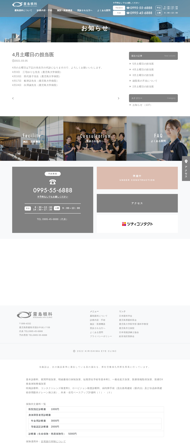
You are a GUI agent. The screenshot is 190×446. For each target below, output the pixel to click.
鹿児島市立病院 (126, 328)
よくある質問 (103, 10)
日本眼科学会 (125, 316)
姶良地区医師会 (126, 336)
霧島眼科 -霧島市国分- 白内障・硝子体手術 (24, 4)
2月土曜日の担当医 (143, 86)
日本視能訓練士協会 (129, 332)
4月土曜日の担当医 (143, 69)
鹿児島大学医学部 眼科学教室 (133, 324)
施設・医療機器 (64, 10)
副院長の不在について (145, 81)
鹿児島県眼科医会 (128, 320)
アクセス (137, 203)
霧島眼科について (23, 10)
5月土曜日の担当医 (143, 63)
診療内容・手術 (44, 10)
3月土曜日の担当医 (143, 75)
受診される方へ (85, 10)
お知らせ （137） (143, 105)
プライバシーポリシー (101, 336)
